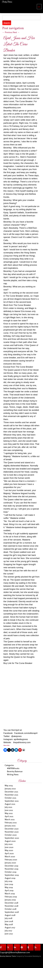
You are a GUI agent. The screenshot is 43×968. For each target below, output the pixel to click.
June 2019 (9, 884)
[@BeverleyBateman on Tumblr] (31, 947)
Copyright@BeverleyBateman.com (15, 952)
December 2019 (11, 865)
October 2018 (10, 909)
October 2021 (10, 798)
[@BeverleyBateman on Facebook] (3, 947)
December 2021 (11, 791)
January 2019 (10, 899)
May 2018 (9, 924)
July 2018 (8, 918)
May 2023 (9, 785)
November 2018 (11, 906)
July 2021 (8, 807)
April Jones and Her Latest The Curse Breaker (19, 44)
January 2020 (10, 862)
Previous (7, 32)
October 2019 (10, 872)
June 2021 (9, 810)
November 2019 (11, 869)
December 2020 (11, 828)
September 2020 (12, 838)
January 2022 (10, 788)
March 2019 (10, 893)
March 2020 (10, 856)
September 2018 (12, 912)
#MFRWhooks (13, 768)
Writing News (12, 774)
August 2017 (10, 927)
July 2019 (8, 881)
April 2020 (9, 853)
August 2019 (10, 878)
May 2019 (9, 887)
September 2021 (12, 801)
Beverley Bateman (15, 771)
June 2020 (9, 847)
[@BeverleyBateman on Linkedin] (17, 947)
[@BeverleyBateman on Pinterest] (24, 947)
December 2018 (11, 902)
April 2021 (9, 816)
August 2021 (10, 804)
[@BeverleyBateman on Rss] (37, 947)
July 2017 (8, 930)
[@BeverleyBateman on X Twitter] (10, 947)
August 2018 (10, 915)
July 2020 (9, 844)
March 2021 (10, 819)
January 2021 (10, 825)
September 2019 (12, 875)
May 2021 (9, 813)
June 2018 (9, 921)
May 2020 (9, 850)
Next (16, 32)
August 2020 (10, 841)
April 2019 (9, 890)
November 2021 (11, 794)
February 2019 (11, 896)
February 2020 (11, 859)
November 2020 (12, 831)
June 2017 (9, 933)
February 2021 (11, 822)
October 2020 (11, 835)
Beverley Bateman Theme (8, 956)
